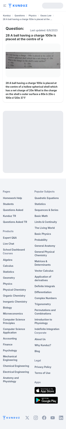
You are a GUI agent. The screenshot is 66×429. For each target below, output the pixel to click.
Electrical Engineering (16, 371)
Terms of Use (43, 372)
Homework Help (12, 198)
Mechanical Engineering (10, 358)
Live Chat (8, 243)
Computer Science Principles (14, 321)
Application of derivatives (43, 278)
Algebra (7, 259)
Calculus (8, 265)
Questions (20, 15)
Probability (41, 239)
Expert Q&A (10, 237)
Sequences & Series (46, 209)
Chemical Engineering (16, 365)
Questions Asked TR (15, 221)
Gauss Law (45, 15)
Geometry (9, 277)
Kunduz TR (9, 215)
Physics (33, 15)
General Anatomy (45, 245)
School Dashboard (14, 249)
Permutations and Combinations (45, 312)
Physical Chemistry (14, 289)
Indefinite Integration (47, 329)
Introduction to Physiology (43, 321)
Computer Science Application (14, 331)
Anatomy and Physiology (11, 379)
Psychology (10, 350)
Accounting (10, 338)
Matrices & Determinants (43, 263)
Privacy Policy (43, 366)
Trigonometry (43, 304)
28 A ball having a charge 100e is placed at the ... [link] (27, 19)
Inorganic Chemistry (15, 301)
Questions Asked (13, 209)
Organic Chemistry (14, 295)
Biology (7, 307)
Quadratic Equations (47, 198)
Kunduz (7, 15)
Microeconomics (13, 313)
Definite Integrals (45, 286)
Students (8, 203)
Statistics (8, 271)
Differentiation (43, 292)
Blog (37, 351)
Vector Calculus (44, 270)
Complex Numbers (46, 298)
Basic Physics (43, 233)
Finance (7, 344)
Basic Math (41, 215)
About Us (40, 339)
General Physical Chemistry (45, 253)
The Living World (45, 227)
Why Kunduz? (43, 345)
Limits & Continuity (46, 221)
